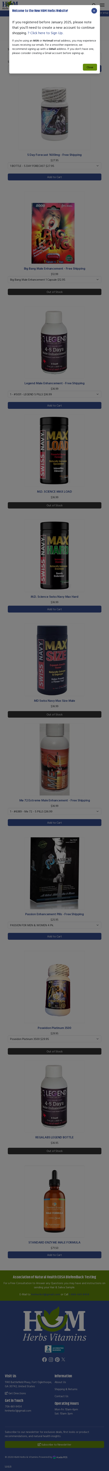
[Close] (94, 11)
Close (90, 67)
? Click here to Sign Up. (45, 33)
